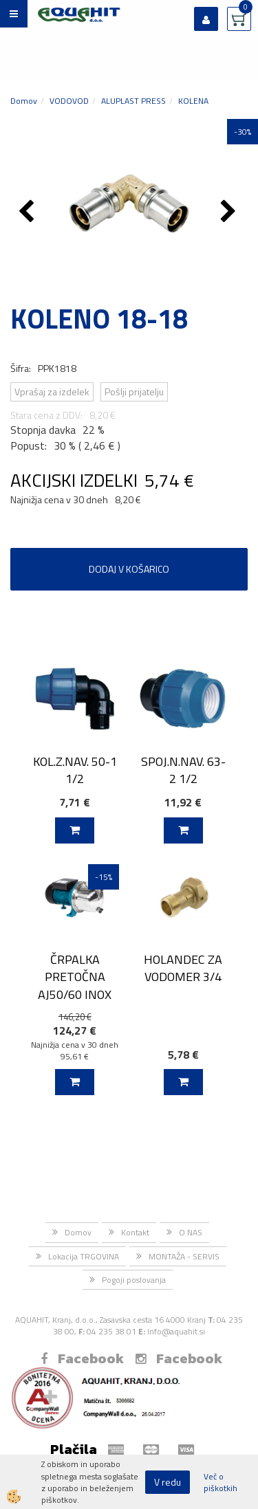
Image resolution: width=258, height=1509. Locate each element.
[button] (230, 212)
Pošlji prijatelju (134, 391)
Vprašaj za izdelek (51, 391)
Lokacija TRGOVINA (83, 1256)
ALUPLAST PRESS (133, 100)
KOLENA (193, 100)
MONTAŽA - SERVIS (184, 1256)
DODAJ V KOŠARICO (129, 569)
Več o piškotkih (220, 1482)
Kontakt (135, 1232)
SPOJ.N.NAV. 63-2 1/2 (183, 770)
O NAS (190, 1232)
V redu (167, 1482)
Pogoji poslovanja (134, 1279)
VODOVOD (69, 100)
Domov (23, 100)
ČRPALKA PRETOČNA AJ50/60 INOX (74, 977)
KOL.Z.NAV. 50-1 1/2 (75, 770)
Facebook (82, 1358)
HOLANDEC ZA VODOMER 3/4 (183, 968)
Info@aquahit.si (176, 1331)
